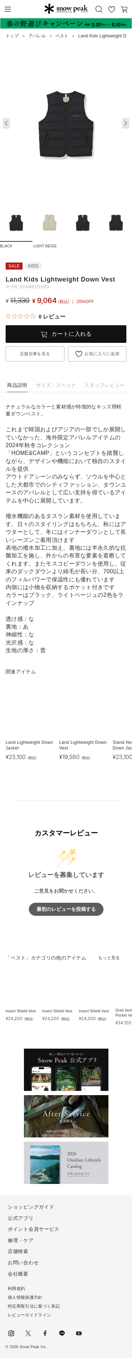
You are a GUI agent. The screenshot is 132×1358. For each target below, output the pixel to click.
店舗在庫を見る (35, 353)
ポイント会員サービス (33, 1229)
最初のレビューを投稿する (66, 909)
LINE (62, 1333)
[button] (125, 123)
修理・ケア (21, 1240)
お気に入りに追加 (101, 353)
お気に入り (111, 9)
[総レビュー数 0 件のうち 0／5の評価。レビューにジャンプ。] (35, 316)
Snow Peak (66, 8)
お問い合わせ (23, 1262)
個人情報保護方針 (25, 1297)
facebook (45, 1333)
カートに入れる (71, 334)
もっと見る (109, 957)
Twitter (28, 1333)
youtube (78, 1333)
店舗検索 (18, 1251)
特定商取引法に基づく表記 (34, 1306)
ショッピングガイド (31, 1207)
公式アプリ (21, 1218)
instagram (11, 1333)
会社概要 (18, 1274)
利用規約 (16, 1288)
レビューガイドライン (29, 1315)
